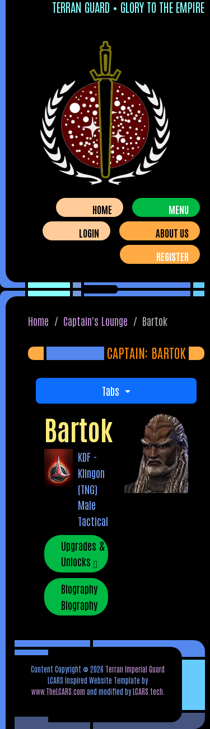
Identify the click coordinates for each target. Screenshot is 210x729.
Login (89, 232)
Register (172, 256)
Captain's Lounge (95, 321)
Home (102, 209)
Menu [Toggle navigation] (179, 209)
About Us (172, 232)
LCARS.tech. (149, 691)
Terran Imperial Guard (135, 669)
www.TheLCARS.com (58, 691)
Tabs (112, 390)
